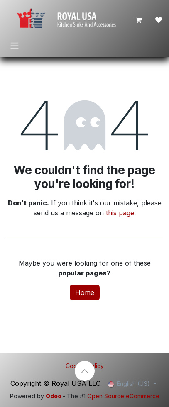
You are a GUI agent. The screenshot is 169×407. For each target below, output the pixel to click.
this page (120, 213)
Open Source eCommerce (123, 396)
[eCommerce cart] (138, 20)
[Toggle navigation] (14, 45)
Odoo (54, 396)
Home (84, 292)
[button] (85, 371)
